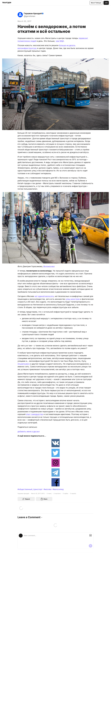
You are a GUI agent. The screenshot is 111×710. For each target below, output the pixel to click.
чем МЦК (60, 41)
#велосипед (58, 489)
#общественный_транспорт (30, 489)
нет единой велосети (44, 296)
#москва (47, 489)
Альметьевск (24, 364)
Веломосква (49, 266)
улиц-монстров (73, 299)
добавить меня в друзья (28, 431)
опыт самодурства (34, 414)
